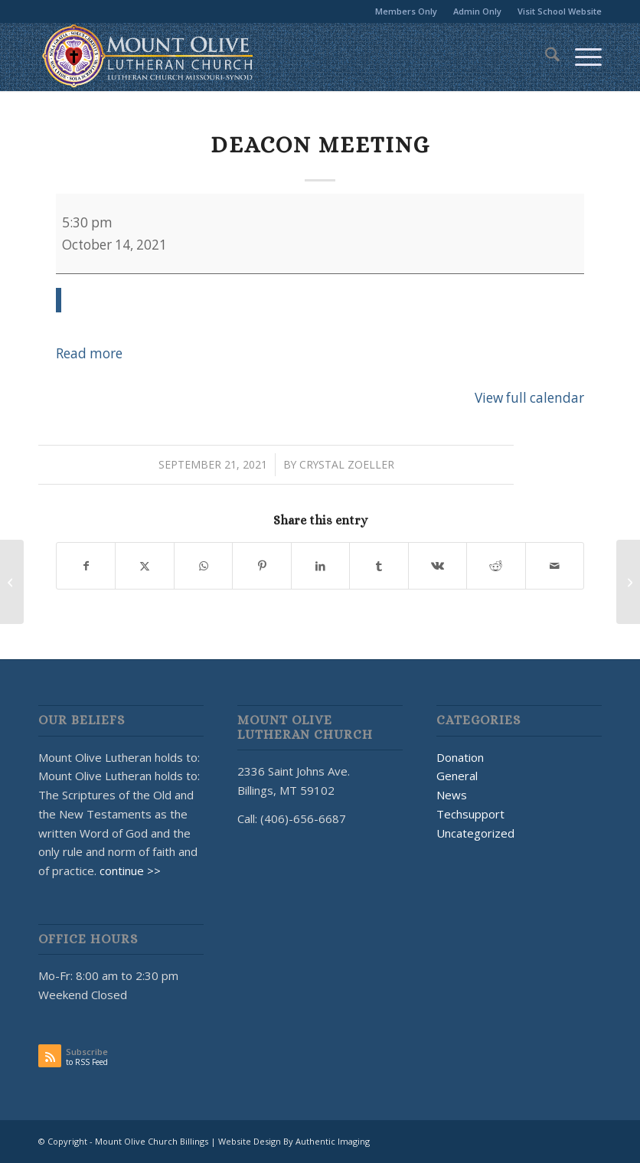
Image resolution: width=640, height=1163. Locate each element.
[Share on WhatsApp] (203, 566)
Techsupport (470, 814)
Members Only (406, 11)
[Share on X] (144, 566)
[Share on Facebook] (86, 566)
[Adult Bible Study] (12, 582)
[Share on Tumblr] (378, 566)
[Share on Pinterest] (261, 566)
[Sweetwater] (628, 582)
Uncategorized (475, 833)
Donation (460, 757)
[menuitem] (406, 11)
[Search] (545, 56)
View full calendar (529, 398)
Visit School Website (560, 11)
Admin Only (477, 11)
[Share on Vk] (437, 566)
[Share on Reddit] (495, 566)
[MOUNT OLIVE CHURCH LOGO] (147, 56)
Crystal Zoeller (346, 464)
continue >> (130, 870)
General (457, 775)
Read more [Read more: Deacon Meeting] (89, 353)
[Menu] (581, 56)
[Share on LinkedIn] (320, 566)
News (451, 794)
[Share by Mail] (555, 566)
